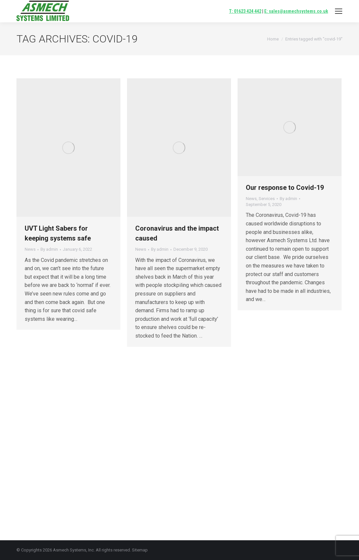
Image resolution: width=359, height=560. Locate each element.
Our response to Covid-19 (285, 187)
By (49, 249)
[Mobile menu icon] (339, 11)
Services (267, 198)
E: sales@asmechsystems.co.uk (296, 11)
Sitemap (140, 549)
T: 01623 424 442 (245, 11)
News (30, 249)
